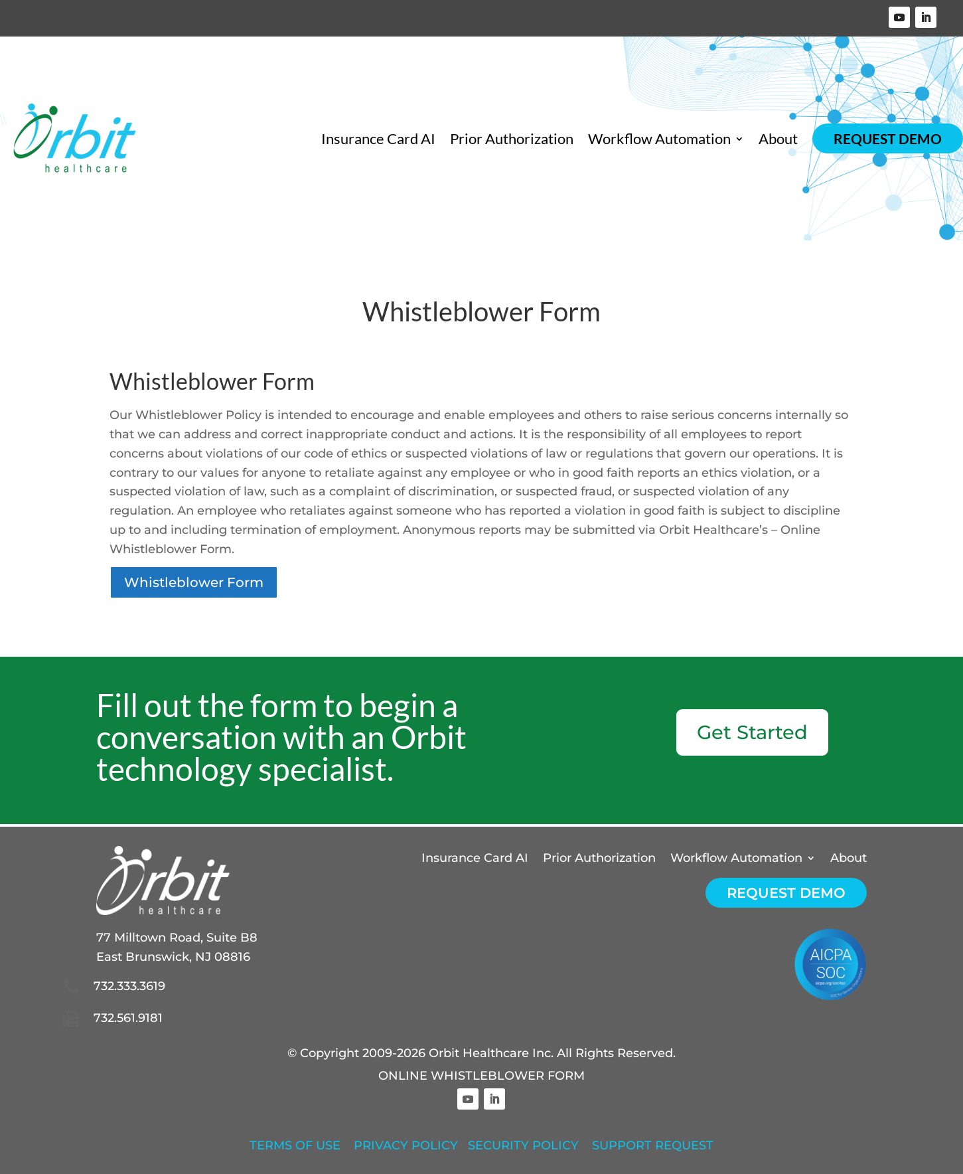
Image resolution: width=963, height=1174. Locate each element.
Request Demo (888, 138)
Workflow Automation (659, 138)
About (778, 138)
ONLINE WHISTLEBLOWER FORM (481, 1075)
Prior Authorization (511, 138)
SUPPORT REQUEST (652, 1145)
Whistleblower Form (193, 582)
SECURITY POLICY (523, 1145)
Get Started (752, 732)
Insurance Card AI (378, 138)
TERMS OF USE (295, 1145)
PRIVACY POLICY (406, 1145)
